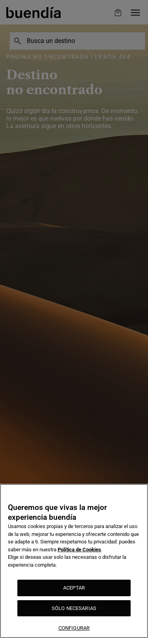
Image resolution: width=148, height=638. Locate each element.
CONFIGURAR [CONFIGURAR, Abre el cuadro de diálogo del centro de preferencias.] (74, 628)
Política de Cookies (79, 549)
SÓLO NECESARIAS (74, 608)
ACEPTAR (74, 588)
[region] (74, 561)
